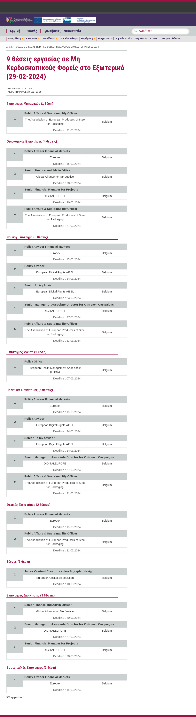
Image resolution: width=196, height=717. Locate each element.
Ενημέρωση (87, 38)
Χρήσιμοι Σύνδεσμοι (170, 38)
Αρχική (15, 31)
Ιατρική (153, 38)
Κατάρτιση (31, 38)
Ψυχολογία (141, 38)
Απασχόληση (14, 38)
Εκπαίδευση (49, 38)
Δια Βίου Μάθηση (69, 38)
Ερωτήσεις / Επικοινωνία (62, 31)
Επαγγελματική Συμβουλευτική (114, 38)
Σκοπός (31, 31)
